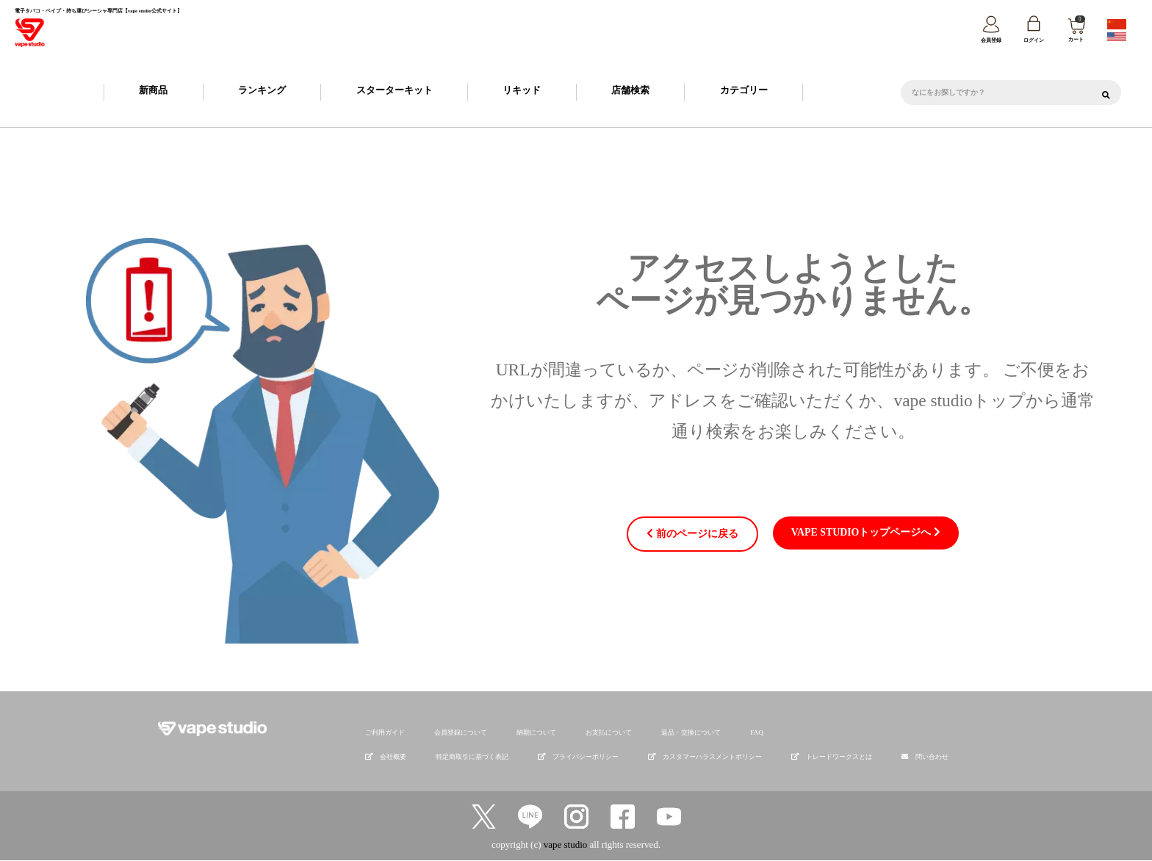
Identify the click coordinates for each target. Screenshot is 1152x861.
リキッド (522, 90)
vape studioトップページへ (862, 532)
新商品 (153, 90)
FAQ (756, 732)
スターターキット (394, 90)
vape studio (565, 844)
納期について (536, 732)
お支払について (609, 732)
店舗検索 (630, 90)
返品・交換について (691, 732)
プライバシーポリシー (578, 756)
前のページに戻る (697, 534)
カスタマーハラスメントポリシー (705, 756)
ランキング (262, 90)
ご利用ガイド (385, 732)
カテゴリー (744, 90)
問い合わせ (931, 756)
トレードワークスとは (831, 756)
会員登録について (460, 732)
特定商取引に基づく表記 (472, 756)
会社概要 (385, 756)
